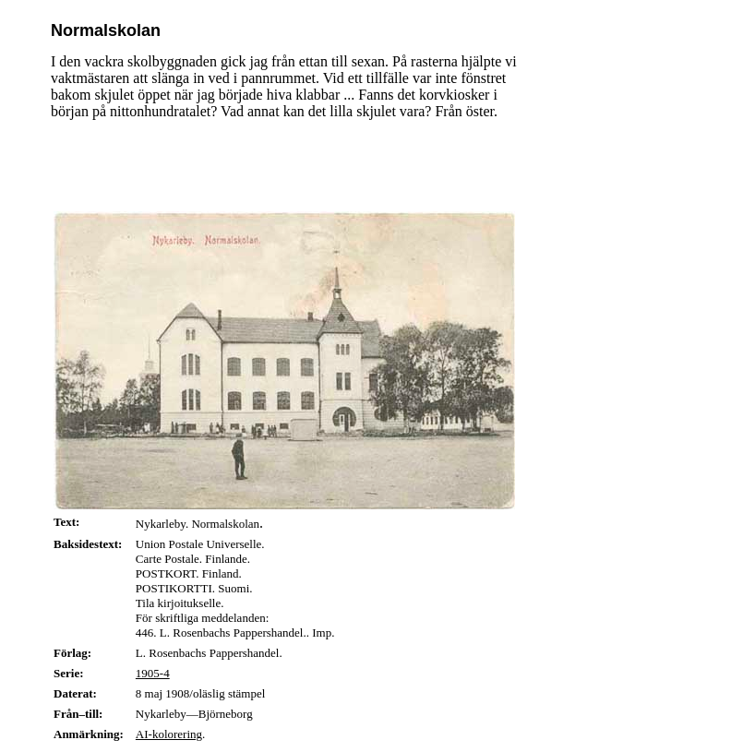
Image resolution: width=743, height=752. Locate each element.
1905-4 (153, 673)
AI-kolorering (169, 734)
